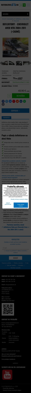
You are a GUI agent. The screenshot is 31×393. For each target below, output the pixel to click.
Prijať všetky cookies (20, 205)
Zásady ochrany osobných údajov (19, 199)
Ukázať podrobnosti (8, 203)
